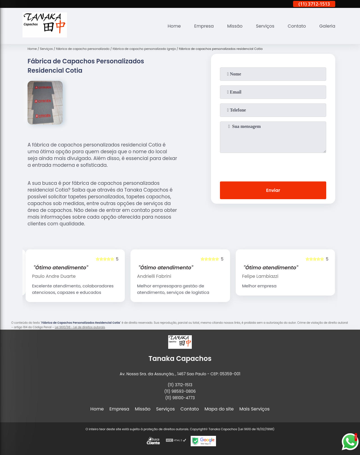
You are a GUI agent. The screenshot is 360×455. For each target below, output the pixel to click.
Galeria (327, 26)
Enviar (273, 190)
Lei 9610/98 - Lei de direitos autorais (80, 327)
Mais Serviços (254, 409)
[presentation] (273, 166)
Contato (296, 26)
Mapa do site (219, 409)
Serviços (264, 26)
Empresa (202, 26)
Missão (233, 26)
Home (172, 26)
